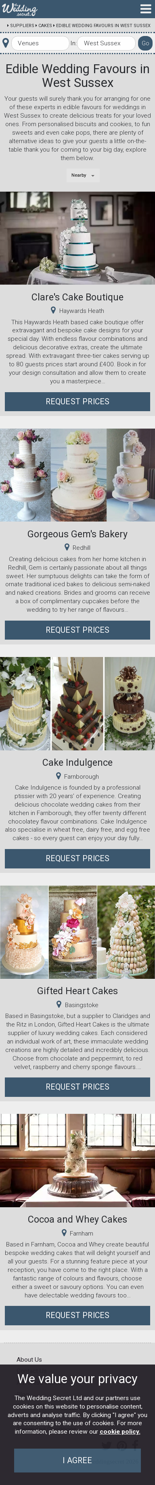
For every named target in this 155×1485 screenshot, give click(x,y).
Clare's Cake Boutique (77, 297)
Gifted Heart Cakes (77, 991)
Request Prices (78, 401)
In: (73, 43)
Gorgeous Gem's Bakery (77, 534)
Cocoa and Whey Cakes (77, 1219)
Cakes (45, 25)
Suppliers (22, 25)
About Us (29, 1359)
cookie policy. (120, 1431)
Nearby (78, 175)
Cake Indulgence (77, 762)
